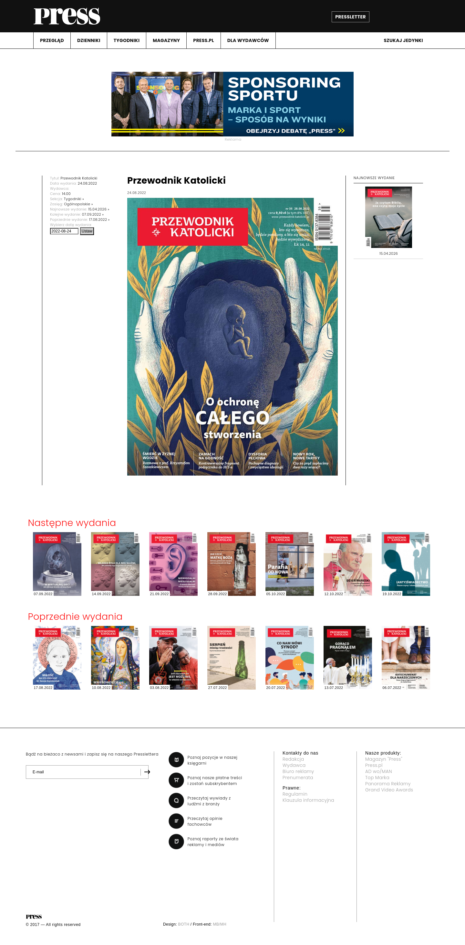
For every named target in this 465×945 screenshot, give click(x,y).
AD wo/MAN (378, 771)
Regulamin (295, 794)
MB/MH (219, 924)
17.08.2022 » (99, 219)
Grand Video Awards (389, 790)
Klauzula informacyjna (308, 800)
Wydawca (294, 765)
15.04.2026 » (98, 209)
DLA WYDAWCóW (248, 40)
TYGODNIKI (127, 40)
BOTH (184, 924)
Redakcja (293, 759)
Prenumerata (298, 777)
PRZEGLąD (52, 40)
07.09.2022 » (93, 214)
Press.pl (374, 765)
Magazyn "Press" (383, 759)
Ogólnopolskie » (78, 204)
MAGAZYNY (166, 40)
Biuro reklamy (298, 771)
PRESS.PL (203, 40)
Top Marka (377, 777)
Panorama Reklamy (388, 783)
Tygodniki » (74, 198)
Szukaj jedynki (403, 40)
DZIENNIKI (88, 40)
